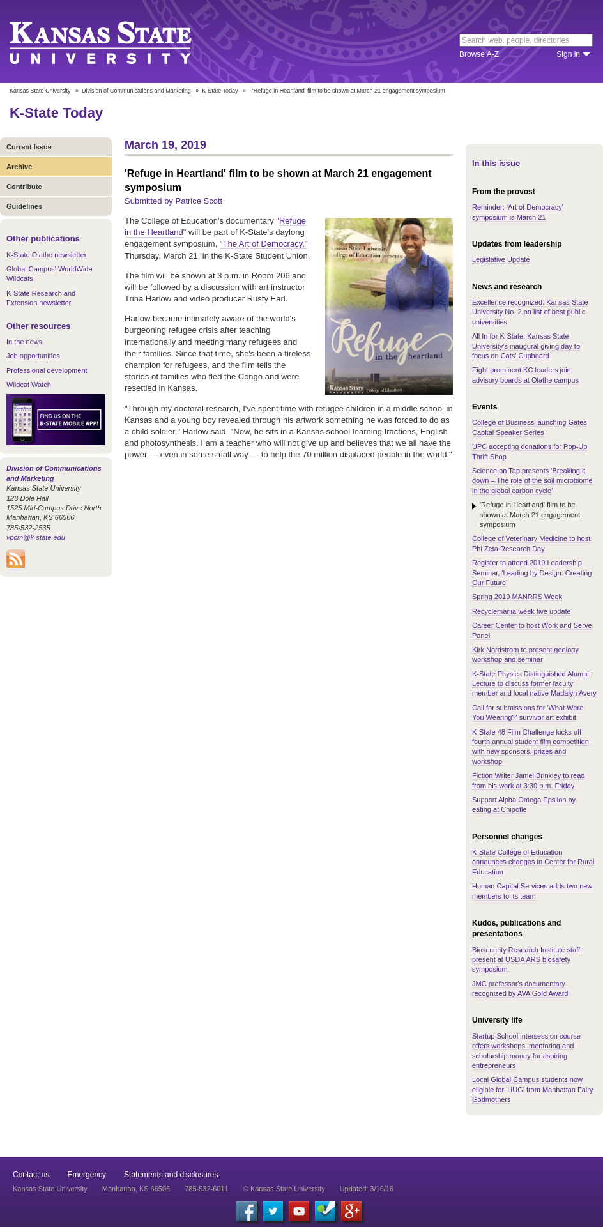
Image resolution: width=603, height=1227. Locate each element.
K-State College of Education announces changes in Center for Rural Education (533, 862)
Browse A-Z (479, 54)
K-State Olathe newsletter (46, 255)
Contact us (31, 1174)
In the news (24, 342)
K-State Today (220, 91)
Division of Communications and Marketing (136, 91)
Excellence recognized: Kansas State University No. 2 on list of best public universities (530, 312)
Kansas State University (116, 41)
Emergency (86, 1174)
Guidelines (24, 206)
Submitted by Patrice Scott (173, 201)
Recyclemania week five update (521, 611)
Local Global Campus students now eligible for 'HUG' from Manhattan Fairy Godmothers (532, 1089)
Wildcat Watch (28, 384)
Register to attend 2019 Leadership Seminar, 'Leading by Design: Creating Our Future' (532, 572)
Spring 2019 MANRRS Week (517, 596)
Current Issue (29, 147)
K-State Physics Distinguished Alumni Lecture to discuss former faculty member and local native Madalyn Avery (534, 683)
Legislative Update (501, 259)
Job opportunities (33, 356)
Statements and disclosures (171, 1174)
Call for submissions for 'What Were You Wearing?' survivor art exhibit (527, 712)
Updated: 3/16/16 (366, 1189)
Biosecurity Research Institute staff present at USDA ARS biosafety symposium (526, 959)
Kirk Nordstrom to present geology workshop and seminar (525, 654)
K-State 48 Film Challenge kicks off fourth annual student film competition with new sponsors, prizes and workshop (530, 746)
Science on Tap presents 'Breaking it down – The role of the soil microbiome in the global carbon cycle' (532, 480)
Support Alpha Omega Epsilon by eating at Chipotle (524, 804)
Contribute (24, 186)
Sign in (568, 54)
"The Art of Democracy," (264, 243)
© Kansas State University (284, 1189)
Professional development (47, 370)
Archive (19, 167)
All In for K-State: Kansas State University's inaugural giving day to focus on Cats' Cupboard (526, 346)
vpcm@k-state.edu (35, 537)
